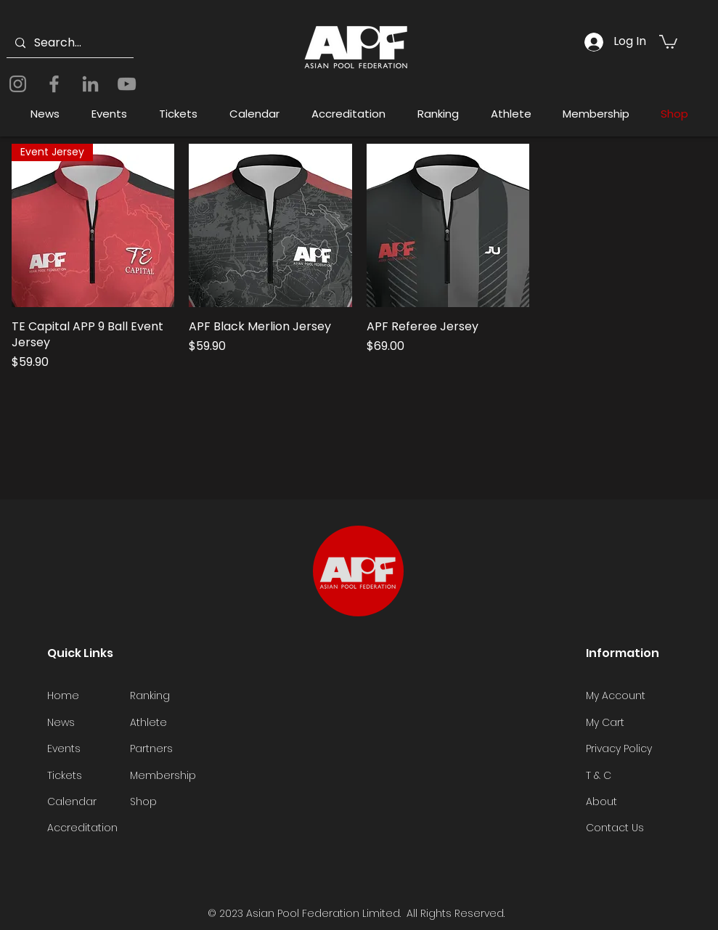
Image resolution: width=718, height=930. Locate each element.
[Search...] (68, 43)
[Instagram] (18, 84)
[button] (668, 41)
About (601, 801)
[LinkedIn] (90, 84)
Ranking (150, 695)
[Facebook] (54, 84)
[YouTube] (126, 84)
